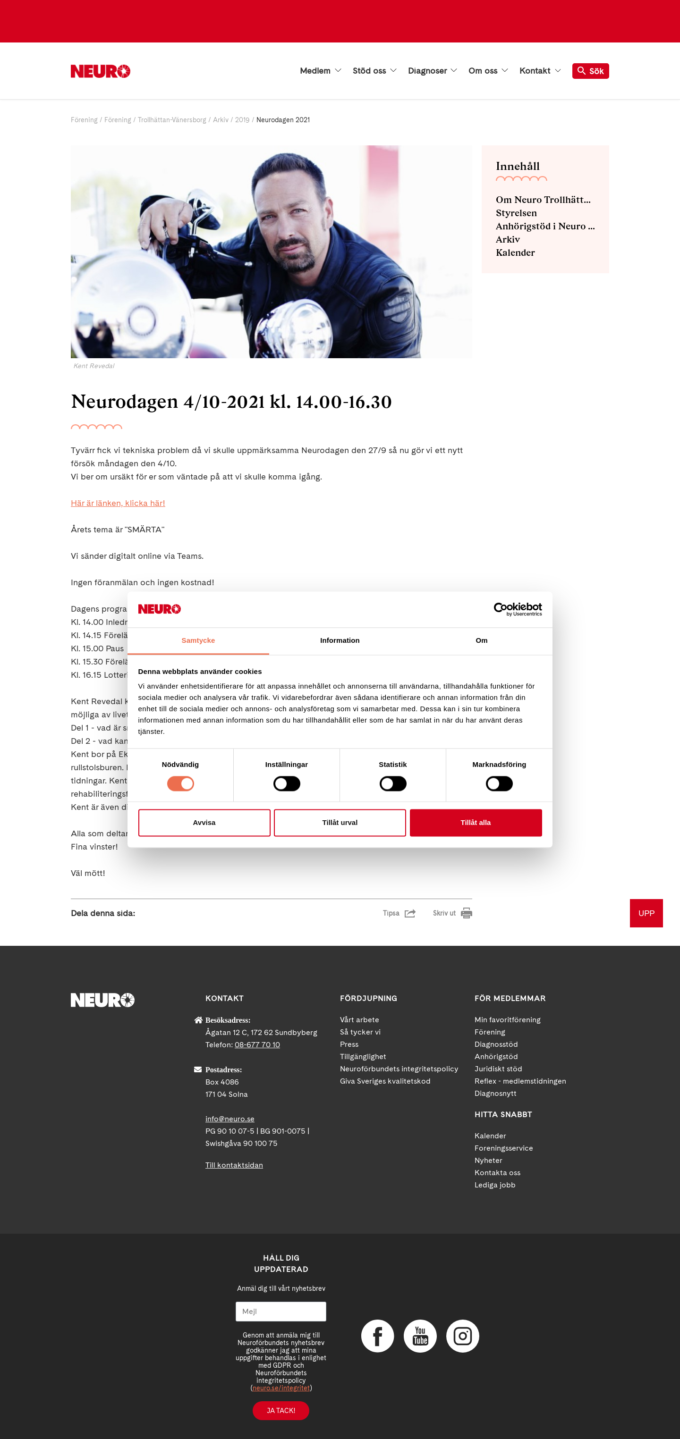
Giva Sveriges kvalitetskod (385, 1081)
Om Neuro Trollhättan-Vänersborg (545, 199)
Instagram (462, 1336)
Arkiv (221, 120)
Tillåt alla (476, 823)
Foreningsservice (504, 1148)
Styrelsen (516, 213)
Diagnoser (432, 71)
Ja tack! (281, 1410)
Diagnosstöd (496, 1044)
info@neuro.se (230, 1118)
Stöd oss (375, 71)
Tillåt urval (340, 823)
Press (349, 1044)
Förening (84, 120)
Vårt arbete (359, 1019)
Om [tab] (481, 641)
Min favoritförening (508, 1019)
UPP (646, 913)
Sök (591, 71)
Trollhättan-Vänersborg (172, 120)
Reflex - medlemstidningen (520, 1081)
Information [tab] (340, 641)
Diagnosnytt (496, 1093)
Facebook (377, 1336)
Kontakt (540, 71)
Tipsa (391, 913)
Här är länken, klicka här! (118, 503)
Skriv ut (444, 913)
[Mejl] (281, 1311)
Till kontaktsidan (234, 1165)
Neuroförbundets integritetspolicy (399, 1068)
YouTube (420, 1336)
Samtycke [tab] (198, 641)
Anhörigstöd (496, 1056)
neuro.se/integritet (281, 1388)
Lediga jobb (495, 1184)
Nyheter (488, 1160)
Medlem (320, 71)
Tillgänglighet (363, 1056)
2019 (242, 120)
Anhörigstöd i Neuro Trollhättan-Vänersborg (545, 226)
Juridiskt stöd (498, 1068)
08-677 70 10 (257, 1044)
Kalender (515, 252)
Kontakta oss (497, 1172)
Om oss (488, 71)
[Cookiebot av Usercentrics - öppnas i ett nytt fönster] (500, 609)
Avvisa (204, 823)
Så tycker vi (360, 1031)
